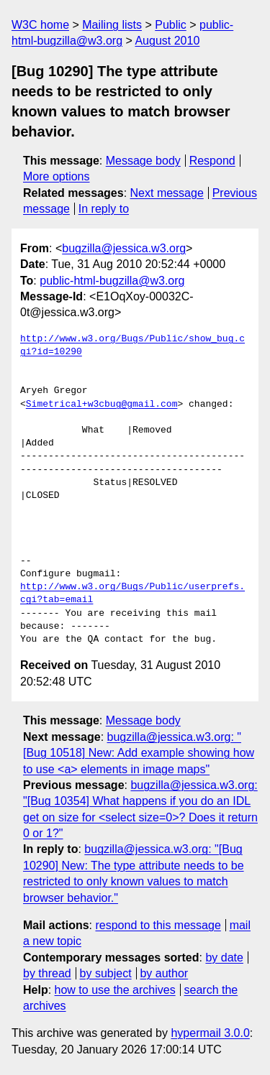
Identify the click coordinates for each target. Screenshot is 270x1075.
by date (224, 957)
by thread (47, 973)
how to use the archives (115, 990)
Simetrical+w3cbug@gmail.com (102, 404)
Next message (167, 193)
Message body (143, 160)
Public (170, 25)
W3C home (40, 25)
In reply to (103, 209)
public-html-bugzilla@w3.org (112, 280)
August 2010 (167, 40)
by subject (106, 973)
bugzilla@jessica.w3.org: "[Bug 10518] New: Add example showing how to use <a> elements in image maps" (138, 753)
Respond (212, 160)
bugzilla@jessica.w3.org (124, 248)
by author (164, 973)
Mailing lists (112, 25)
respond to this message (157, 925)
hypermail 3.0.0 (210, 1033)
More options (56, 176)
